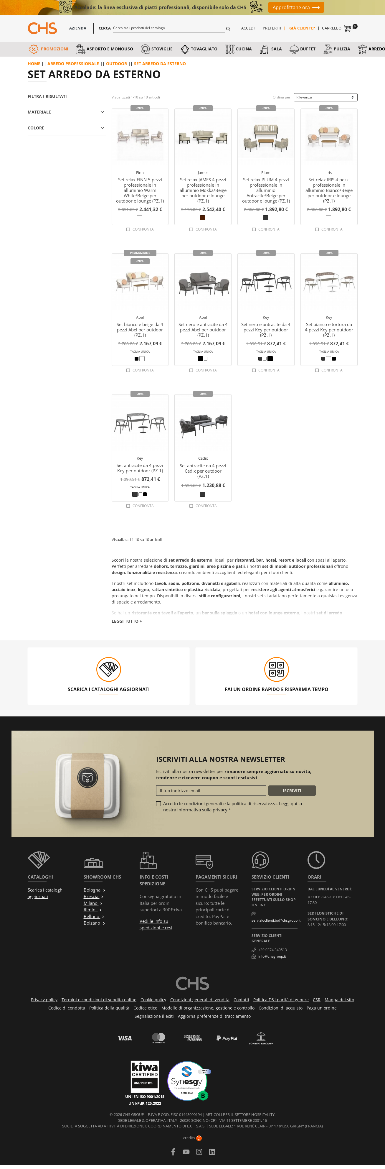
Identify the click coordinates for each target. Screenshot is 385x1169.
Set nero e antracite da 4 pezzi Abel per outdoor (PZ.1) (203, 329)
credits (192, 1137)
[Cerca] (169, 27)
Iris (329, 172)
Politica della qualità (109, 1008)
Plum (265, 172)
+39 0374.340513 (272, 949)
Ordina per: (282, 97)
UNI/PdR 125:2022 (144, 1103)
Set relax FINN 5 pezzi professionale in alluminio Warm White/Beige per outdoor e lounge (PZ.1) (140, 190)
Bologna (95, 890)
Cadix (203, 458)
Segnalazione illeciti (154, 1016)
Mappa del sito (339, 999)
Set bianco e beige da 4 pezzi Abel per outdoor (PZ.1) (140, 329)
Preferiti (272, 28)
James (203, 172)
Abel (140, 317)
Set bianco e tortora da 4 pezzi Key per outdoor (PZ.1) (329, 329)
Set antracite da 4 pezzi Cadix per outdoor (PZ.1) (203, 471)
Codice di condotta (66, 1008)
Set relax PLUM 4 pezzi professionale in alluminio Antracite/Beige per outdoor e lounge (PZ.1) (266, 190)
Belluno (94, 916)
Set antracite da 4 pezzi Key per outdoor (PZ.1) (140, 467)
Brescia (94, 896)
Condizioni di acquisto (281, 1008)
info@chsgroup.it (272, 956)
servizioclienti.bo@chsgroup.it (276, 920)
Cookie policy (153, 999)
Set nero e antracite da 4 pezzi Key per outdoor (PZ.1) (265, 329)
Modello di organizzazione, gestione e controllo (208, 1008)
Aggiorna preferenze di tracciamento (214, 1016)
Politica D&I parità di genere (281, 999)
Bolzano (94, 923)
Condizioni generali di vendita (199, 999)
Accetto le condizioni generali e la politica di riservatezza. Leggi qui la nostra (232, 806)
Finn (140, 172)
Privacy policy (44, 999)
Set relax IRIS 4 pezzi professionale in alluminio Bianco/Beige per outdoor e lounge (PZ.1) (329, 190)
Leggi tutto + (127, 621)
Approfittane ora (291, 7)
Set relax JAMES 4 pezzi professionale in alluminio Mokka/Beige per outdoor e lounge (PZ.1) (203, 190)
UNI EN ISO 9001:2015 (144, 1096)
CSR (316, 999)
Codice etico (145, 1008)
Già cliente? (302, 28)
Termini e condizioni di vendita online (99, 999)
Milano (93, 903)
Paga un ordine (322, 1008)
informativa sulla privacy (202, 810)
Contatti (241, 999)
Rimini (93, 909)
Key (266, 317)
